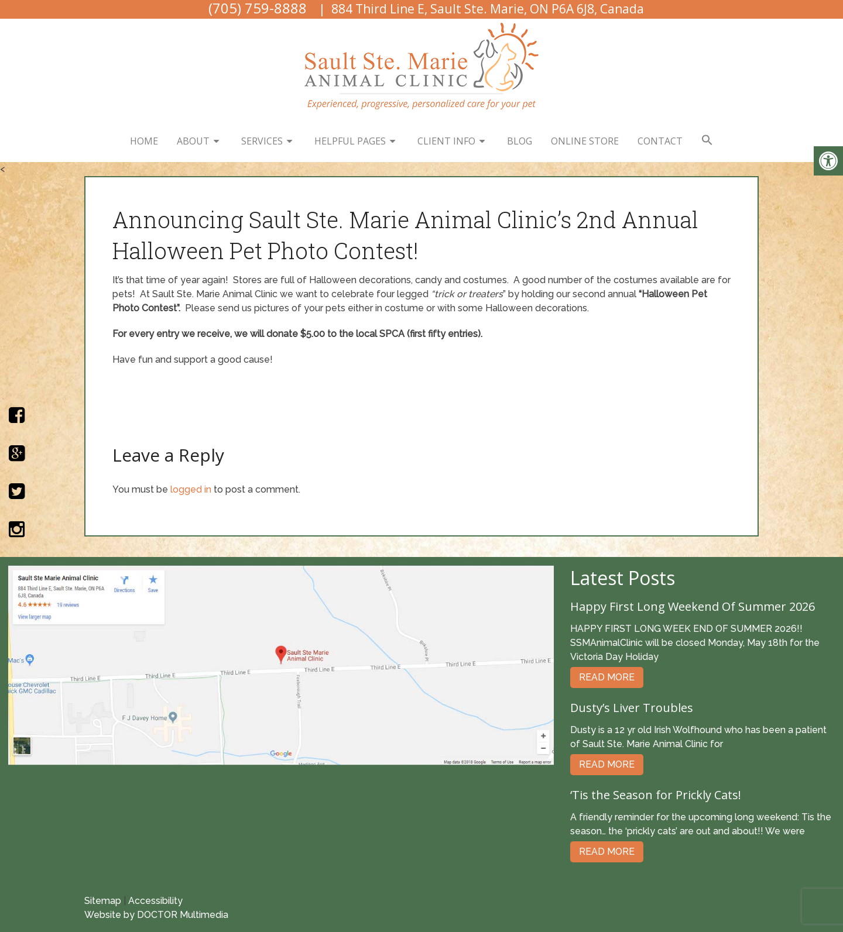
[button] (707, 140)
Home (144, 141)
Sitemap (102, 900)
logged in (190, 489)
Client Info (446, 141)
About (193, 141)
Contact (660, 141)
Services (262, 141)
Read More (607, 677)
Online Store (585, 141)
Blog (519, 141)
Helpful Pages (350, 141)
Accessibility (155, 900)
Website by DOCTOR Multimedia (156, 914)
